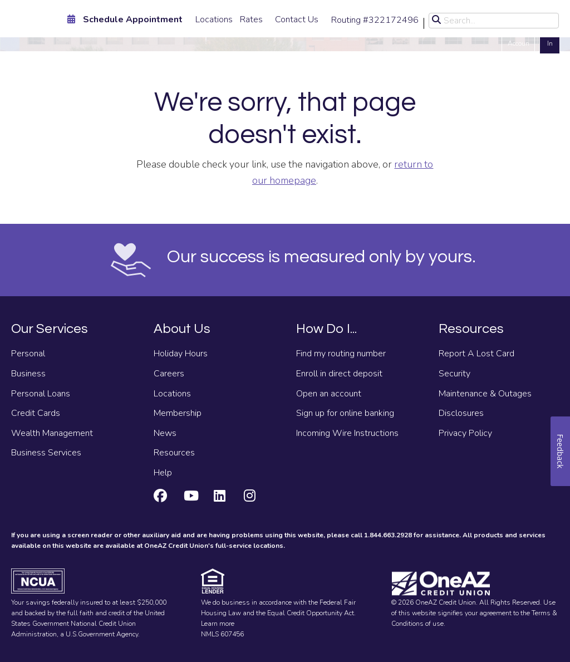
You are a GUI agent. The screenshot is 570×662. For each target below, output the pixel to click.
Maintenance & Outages (485, 394)
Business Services (46, 453)
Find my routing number (341, 353)
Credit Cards (35, 413)
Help (163, 473)
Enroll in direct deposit (339, 373)
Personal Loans (40, 394)
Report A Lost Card (476, 353)
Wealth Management (52, 433)
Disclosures (461, 413)
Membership (178, 413)
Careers (169, 373)
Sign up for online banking (345, 413)
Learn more (217, 623)
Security (454, 373)
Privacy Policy (465, 433)
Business (28, 373)
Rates (251, 19)
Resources (174, 453)
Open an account (328, 394)
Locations (214, 19)
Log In (549, 37)
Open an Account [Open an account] (518, 37)
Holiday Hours (181, 353)
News (165, 433)
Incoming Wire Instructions (347, 433)
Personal (28, 353)
